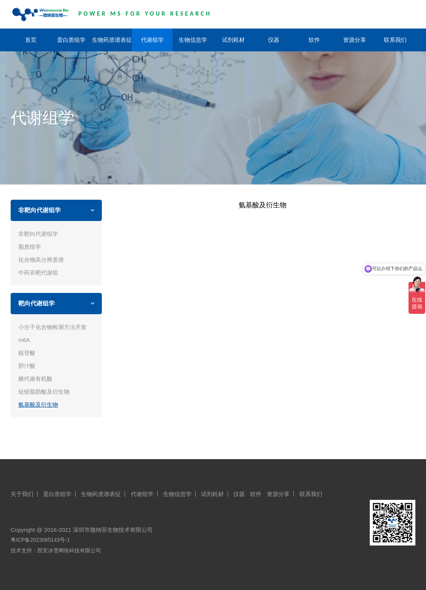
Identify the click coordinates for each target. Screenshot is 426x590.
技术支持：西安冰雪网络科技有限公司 (56, 550)
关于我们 (22, 494)
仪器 (273, 40)
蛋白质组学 (71, 40)
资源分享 (354, 40)
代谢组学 (152, 40)
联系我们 (395, 40)
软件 (314, 40)
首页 (30, 40)
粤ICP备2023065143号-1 (40, 540)
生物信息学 (193, 40)
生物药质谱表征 (112, 40)
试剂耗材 (233, 40)
